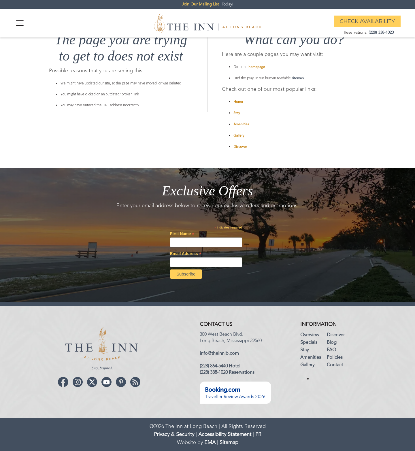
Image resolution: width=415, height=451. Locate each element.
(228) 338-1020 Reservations (227, 372)
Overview (309, 335)
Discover (240, 147)
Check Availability (367, 21)
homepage (256, 67)
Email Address (185, 253)
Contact (335, 365)
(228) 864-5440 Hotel (220, 366)
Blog (332, 342)
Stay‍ (304, 350)
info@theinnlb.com (219, 353)
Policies (335, 357)
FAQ (331, 350)
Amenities (241, 124)
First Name (182, 234)
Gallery (238, 135)
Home (238, 102)
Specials (308, 342)
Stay (236, 113)
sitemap (298, 78)
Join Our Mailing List (200, 4)
